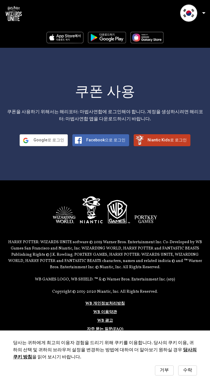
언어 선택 (192, 13)
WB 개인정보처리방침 (105, 303)
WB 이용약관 (105, 312)
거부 (164, 370)
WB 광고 (105, 320)
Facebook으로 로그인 (105, 140)
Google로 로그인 (48, 140)
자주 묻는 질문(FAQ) (105, 329)
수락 (187, 370)
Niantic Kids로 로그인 (167, 140)
